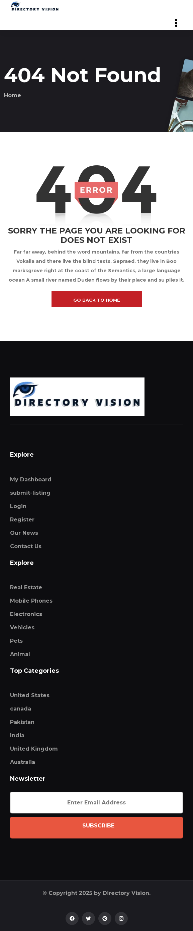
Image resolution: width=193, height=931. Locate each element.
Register (22, 519)
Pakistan (22, 722)
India (17, 735)
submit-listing (30, 493)
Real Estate (26, 587)
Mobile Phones (31, 601)
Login (18, 506)
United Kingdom (34, 749)
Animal (20, 654)
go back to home (96, 300)
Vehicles (22, 627)
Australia (22, 762)
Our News (24, 533)
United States (30, 695)
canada (20, 709)
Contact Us (25, 546)
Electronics (26, 614)
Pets (16, 641)
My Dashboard (31, 479)
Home (12, 95)
